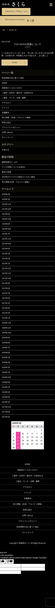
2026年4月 (6, 194)
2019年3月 (6, 402)
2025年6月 (6, 214)
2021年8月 (6, 288)
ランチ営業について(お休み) (13, 167)
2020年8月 (6, 343)
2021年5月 (6, 303)
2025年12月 (6, 204)
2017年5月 (6, 417)
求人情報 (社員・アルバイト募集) (15, 182)
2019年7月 (6, 387)
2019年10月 (6, 377)
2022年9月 (6, 249)
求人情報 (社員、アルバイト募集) (16, 118)
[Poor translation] (9, 561)
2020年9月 (6, 338)
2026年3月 (6, 199)
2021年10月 (6, 278)
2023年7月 (6, 234)
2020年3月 (6, 367)
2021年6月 (6, 298)
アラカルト (6, 103)
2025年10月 (6, 209)
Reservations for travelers (14, 20)
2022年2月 (6, 259)
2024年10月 (6, 219)
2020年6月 (6, 353)
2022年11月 (6, 239)
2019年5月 (6, 392)
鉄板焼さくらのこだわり (12, 88)
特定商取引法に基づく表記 (13, 78)
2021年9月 (6, 283)
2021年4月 (6, 308)
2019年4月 (6, 397)
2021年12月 (6, 268)
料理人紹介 (6, 123)
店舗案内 (5, 113)
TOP (3, 30)
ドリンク (5, 108)
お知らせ (5, 150)
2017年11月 (6, 407)
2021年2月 (6, 313)
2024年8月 (6, 224)
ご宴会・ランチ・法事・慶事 (14, 98)
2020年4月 (6, 362)
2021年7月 (6, 293)
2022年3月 (6, 254)
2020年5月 (6, 358)
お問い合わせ (7, 132)
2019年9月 (6, 382)
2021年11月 (6, 273)
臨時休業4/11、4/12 (9, 162)
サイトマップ (7, 137)
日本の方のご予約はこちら (16, 11)
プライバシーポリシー (11, 127)
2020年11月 (6, 328)
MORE (14, 62)
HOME (4, 83)
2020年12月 (6, 323)
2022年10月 (6, 244)
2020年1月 (6, 372)
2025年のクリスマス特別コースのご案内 (18, 177)
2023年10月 (6, 229)
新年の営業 (6, 172)
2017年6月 (6, 412)
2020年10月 (6, 333)
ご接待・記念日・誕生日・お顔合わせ (17, 93)
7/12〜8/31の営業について (27, 44)
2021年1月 (6, 318)
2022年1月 (6, 264)
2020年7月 (6, 348)
